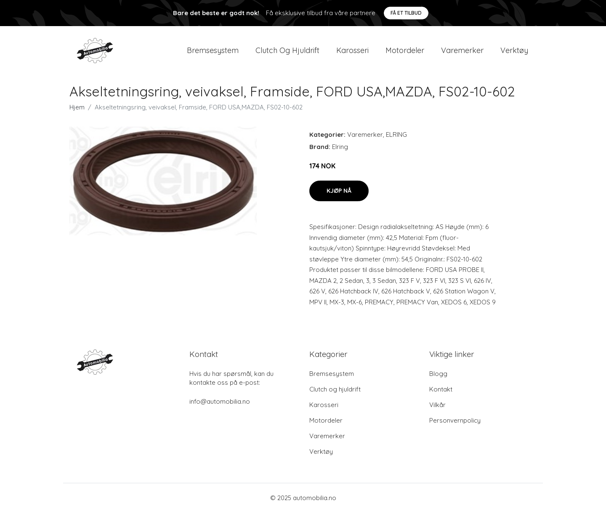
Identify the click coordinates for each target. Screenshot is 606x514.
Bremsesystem (213, 51)
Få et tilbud (406, 13)
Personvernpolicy (455, 422)
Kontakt (440, 391)
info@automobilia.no (219, 403)
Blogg (438, 375)
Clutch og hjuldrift (287, 51)
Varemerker (462, 51)
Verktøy (514, 51)
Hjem (77, 109)
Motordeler (404, 51)
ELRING (396, 136)
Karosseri (352, 51)
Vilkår (437, 406)
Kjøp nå (339, 192)
